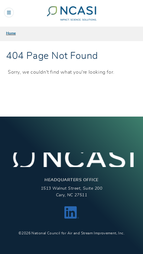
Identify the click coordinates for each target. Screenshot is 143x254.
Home (11, 33)
